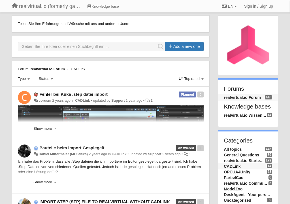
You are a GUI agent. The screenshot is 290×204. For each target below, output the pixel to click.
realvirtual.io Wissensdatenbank (245, 115)
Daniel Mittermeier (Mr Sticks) (63, 154)
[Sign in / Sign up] (258, 6)
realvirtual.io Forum (48, 69)
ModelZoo (233, 189)
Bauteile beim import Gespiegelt (71, 147)
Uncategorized (237, 200)
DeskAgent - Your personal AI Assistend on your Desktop (248, 194)
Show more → (45, 128)
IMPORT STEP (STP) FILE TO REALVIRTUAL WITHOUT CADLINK (104, 201)
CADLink (78, 69)
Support (118, 101)
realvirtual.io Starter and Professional (244, 160)
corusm (45, 101)
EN (229, 6)
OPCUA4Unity (237, 172)
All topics (233, 149)
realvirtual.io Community (246, 183)
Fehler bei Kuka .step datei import (73, 94)
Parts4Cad (234, 177)
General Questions (241, 155)
